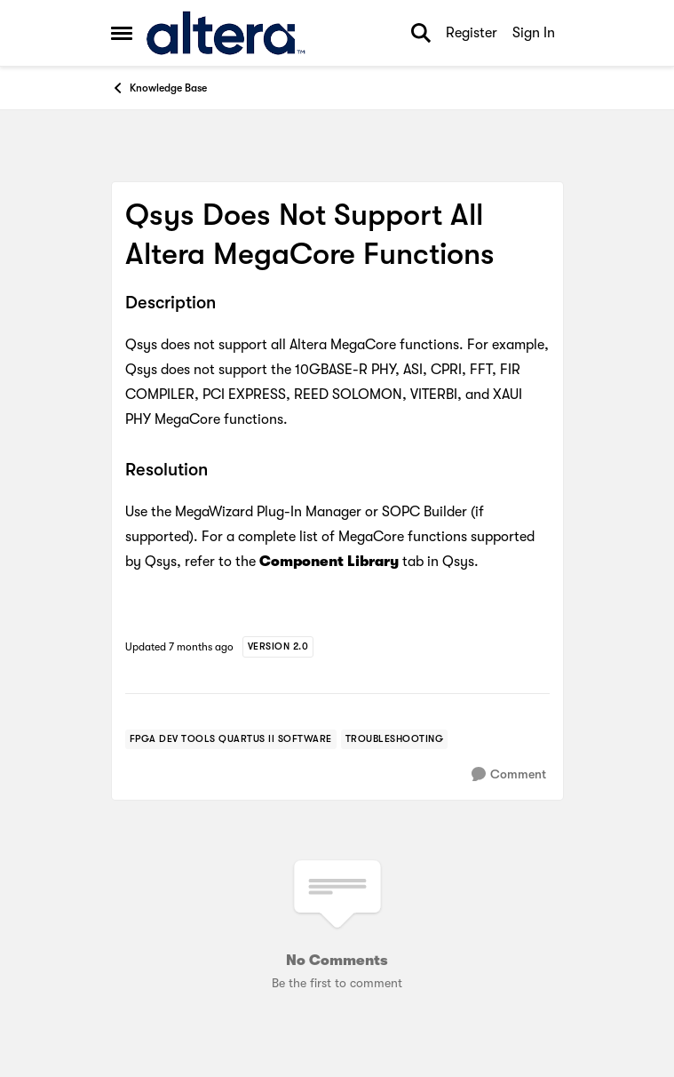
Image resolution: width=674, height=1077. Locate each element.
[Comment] (509, 774)
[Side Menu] (121, 33)
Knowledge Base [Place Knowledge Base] (159, 88)
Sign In (533, 33)
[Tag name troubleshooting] (394, 739)
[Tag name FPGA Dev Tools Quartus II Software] (231, 739)
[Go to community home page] (226, 33)
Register (471, 33)
